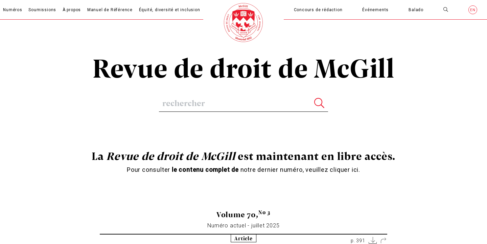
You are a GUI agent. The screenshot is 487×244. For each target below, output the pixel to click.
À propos (72, 9)
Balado (416, 9)
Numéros (12, 9)
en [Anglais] (473, 10)
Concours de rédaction (318, 9)
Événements (375, 9)
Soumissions (42, 9)
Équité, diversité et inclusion (169, 9)
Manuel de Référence (110, 9)
